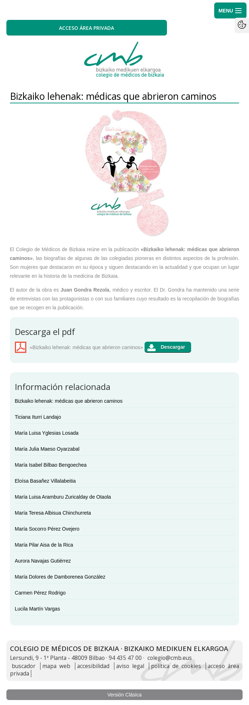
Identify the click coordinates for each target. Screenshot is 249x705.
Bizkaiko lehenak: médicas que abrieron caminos (69, 401)
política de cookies (176, 666)
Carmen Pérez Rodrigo (40, 593)
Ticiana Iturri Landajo (38, 417)
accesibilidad (93, 666)
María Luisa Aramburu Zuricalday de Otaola (63, 497)
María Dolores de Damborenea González (60, 577)
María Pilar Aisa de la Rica (44, 545)
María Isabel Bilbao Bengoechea (51, 465)
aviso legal (130, 666)
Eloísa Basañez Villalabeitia (45, 481)
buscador (24, 666)
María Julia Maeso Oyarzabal (47, 449)
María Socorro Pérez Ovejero (47, 529)
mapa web (56, 666)
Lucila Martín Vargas (37, 609)
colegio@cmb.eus (169, 658)
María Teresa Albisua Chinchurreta (53, 513)
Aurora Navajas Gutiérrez (43, 561)
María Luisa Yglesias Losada (47, 433)
